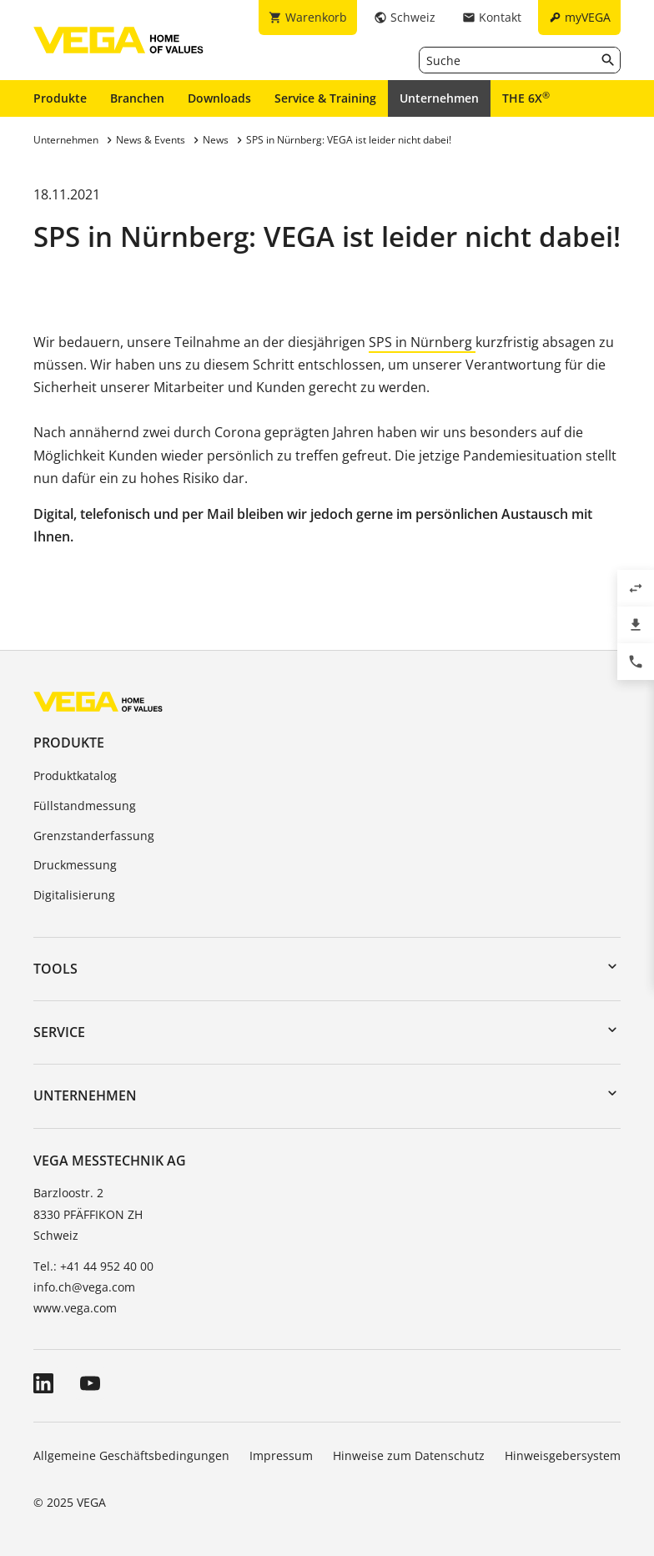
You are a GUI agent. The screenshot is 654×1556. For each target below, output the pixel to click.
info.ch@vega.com (84, 1287)
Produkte (60, 98)
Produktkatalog (75, 775)
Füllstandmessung (84, 805)
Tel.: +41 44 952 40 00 (93, 1266)
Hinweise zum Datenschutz (409, 1455)
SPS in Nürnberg (422, 342)
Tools (55, 968)
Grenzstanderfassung (93, 835)
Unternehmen (439, 98)
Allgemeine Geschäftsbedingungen (131, 1455)
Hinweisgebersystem (563, 1455)
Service (59, 1032)
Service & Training (325, 98)
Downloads (219, 98)
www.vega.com (75, 1308)
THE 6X (526, 97)
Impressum (281, 1455)
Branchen (137, 98)
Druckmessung (75, 865)
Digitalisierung (74, 895)
